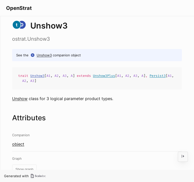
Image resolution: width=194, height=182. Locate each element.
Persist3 (158, 76)
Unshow (20, 98)
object (18, 144)
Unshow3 (44, 55)
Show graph (24, 169)
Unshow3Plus (104, 76)
